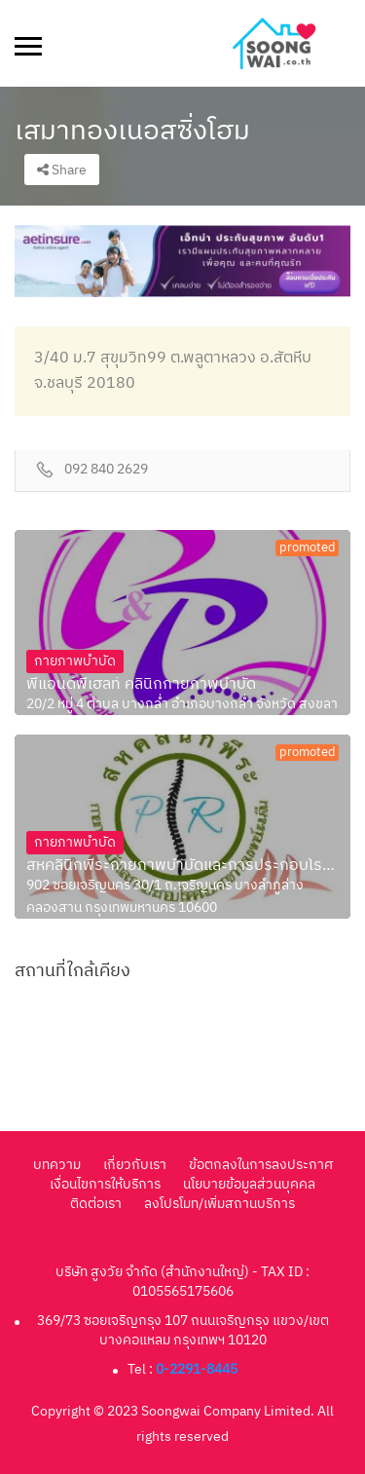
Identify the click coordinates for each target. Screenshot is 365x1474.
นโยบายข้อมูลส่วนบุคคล (249, 1184)
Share (62, 170)
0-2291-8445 (196, 1369)
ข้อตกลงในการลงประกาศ (261, 1164)
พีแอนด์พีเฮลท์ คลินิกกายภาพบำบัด (141, 685)
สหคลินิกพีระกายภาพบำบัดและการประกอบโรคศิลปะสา (182, 866)
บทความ (57, 1164)
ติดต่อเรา (96, 1203)
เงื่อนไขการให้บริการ (105, 1184)
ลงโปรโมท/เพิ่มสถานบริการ (219, 1203)
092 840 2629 (106, 470)
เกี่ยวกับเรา (134, 1164)
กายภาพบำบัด (75, 661)
